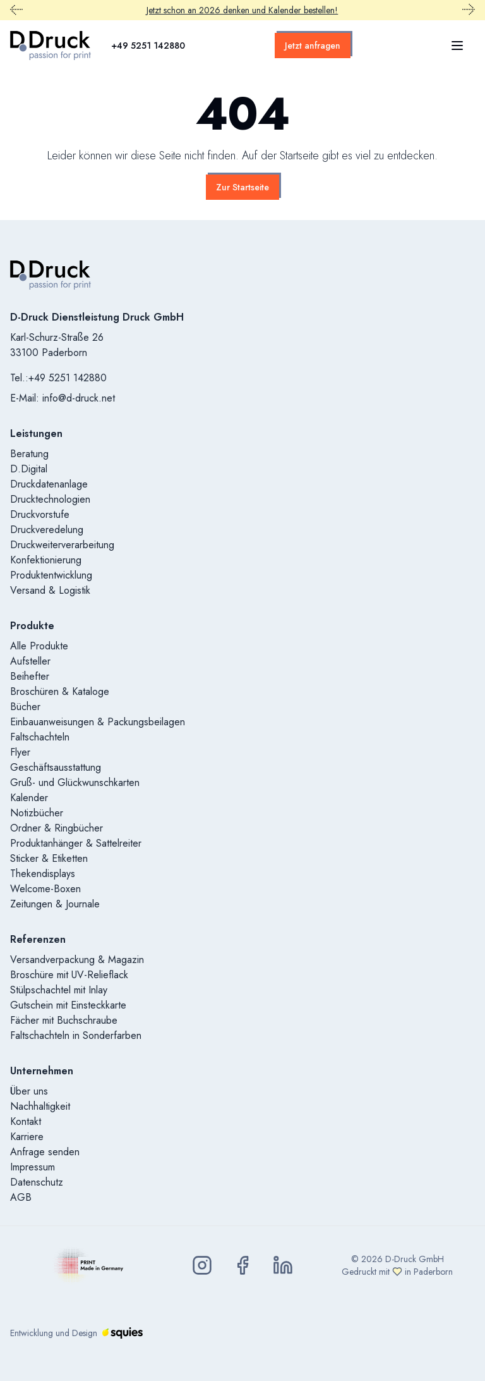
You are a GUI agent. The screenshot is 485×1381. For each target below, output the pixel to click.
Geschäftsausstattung (55, 767)
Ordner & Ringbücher (56, 828)
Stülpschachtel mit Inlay (58, 990)
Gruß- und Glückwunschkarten (75, 782)
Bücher (25, 706)
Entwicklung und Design (76, 1333)
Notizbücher (36, 813)
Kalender (29, 797)
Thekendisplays (42, 873)
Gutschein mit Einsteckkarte (68, 1005)
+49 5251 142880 (148, 45)
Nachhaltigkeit (40, 1106)
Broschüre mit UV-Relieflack (69, 974)
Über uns (29, 1091)
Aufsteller (30, 661)
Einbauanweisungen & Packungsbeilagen (97, 722)
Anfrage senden (45, 1152)
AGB (21, 1197)
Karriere (27, 1136)
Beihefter (29, 676)
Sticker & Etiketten (49, 858)
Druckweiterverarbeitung (62, 544)
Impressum (32, 1167)
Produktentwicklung (51, 575)
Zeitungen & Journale (55, 904)
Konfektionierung (45, 560)
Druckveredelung (46, 529)
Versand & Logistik (50, 590)
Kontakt (25, 1121)
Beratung (29, 453)
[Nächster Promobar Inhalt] (468, 10)
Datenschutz (36, 1182)
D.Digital (28, 469)
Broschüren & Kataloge (59, 691)
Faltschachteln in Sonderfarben (75, 1035)
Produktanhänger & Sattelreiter (75, 843)
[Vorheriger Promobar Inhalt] (16, 10)
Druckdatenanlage (49, 484)
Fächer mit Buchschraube (63, 1020)
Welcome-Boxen (45, 888)
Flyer (20, 752)
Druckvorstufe (39, 514)
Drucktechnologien (50, 499)
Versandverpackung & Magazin (77, 959)
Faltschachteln (39, 737)
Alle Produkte (39, 646)
